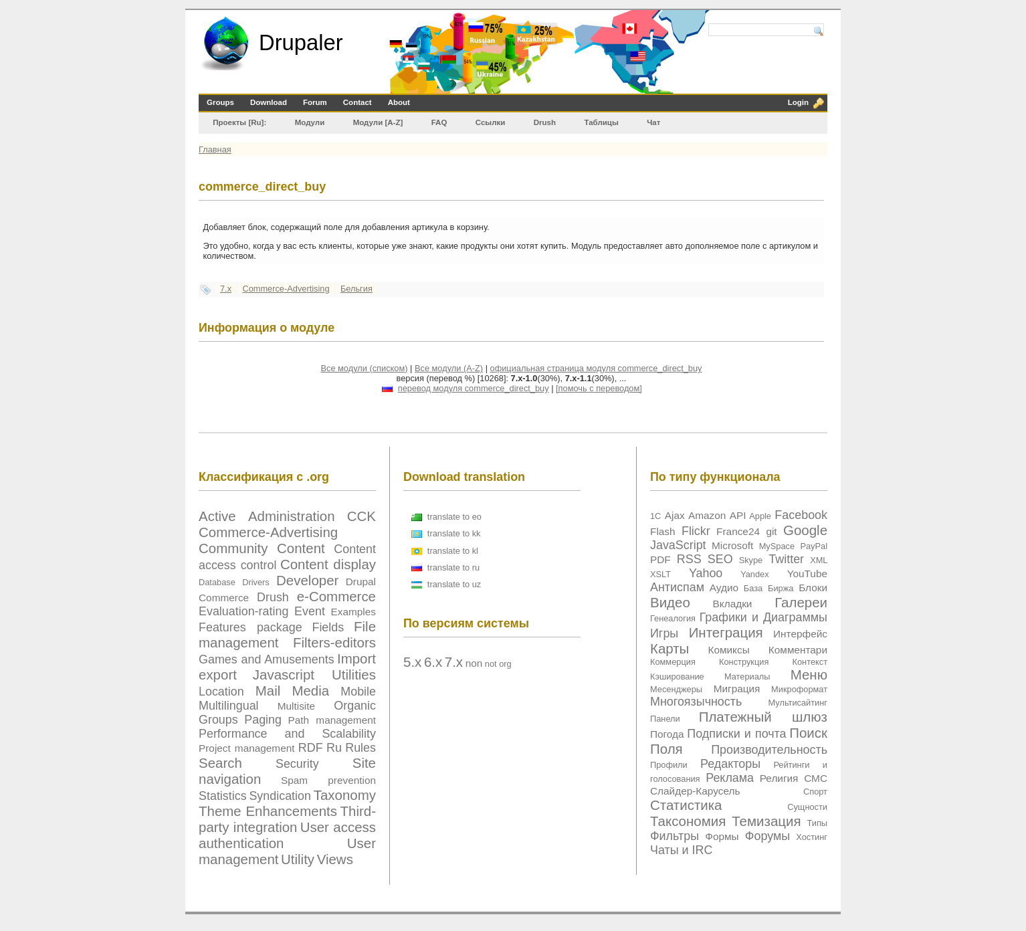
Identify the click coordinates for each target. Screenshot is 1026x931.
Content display (328, 564)
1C (655, 516)
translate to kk (454, 533)
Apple (760, 516)
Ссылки (491, 122)
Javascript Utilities (314, 674)
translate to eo (454, 517)
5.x (412, 661)
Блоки (813, 587)
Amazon (707, 515)
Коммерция (673, 662)
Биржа (780, 588)
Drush (545, 122)
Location (221, 691)
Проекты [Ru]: (239, 122)
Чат (653, 122)
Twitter (786, 559)
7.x (225, 289)
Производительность (769, 749)
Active (217, 516)
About (399, 102)
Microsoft (732, 545)
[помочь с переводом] (599, 388)
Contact (357, 102)
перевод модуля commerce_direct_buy (473, 388)
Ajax (675, 515)
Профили (669, 765)
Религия (779, 778)
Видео (670, 602)
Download (268, 102)
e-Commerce (336, 596)
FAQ (439, 122)
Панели (665, 719)
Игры (664, 633)
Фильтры (674, 836)
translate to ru (453, 567)
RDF (310, 747)
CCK (361, 516)
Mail (268, 690)
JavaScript (678, 545)
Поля (666, 748)
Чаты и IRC (681, 850)
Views (335, 859)
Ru (334, 747)
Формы (721, 836)
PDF (660, 559)
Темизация (766, 821)
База (753, 588)
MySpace (777, 546)
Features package (250, 627)
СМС (815, 778)
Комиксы (728, 649)
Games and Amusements (266, 659)
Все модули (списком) (363, 368)
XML (818, 560)
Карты (669, 648)
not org (498, 664)
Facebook (801, 515)
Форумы (767, 836)
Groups (220, 102)
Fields (328, 627)
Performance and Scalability (287, 733)
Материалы (747, 676)
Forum (315, 102)
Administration (291, 516)
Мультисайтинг (797, 703)
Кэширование (677, 676)
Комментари (797, 649)
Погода (667, 734)
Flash (663, 531)
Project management (247, 748)
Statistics (223, 796)
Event (309, 611)
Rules (360, 747)
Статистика (686, 805)
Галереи (801, 602)
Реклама (730, 778)
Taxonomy (345, 795)
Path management (332, 720)
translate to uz (454, 584)
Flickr (696, 531)
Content (301, 548)
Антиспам (677, 587)
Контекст (810, 662)
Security (297, 763)
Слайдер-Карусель (695, 791)
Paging (263, 719)
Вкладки (732, 603)
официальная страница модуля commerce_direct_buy (596, 368)
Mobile (358, 691)
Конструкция (743, 662)
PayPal (813, 546)
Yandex (754, 574)
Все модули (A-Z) (449, 368)
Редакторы (730, 763)
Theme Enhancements (268, 811)
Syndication (280, 796)
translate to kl (452, 551)
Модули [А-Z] (378, 122)
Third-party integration (287, 819)
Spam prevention (328, 780)
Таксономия (688, 821)
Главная (215, 149)
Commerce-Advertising (285, 289)
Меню (809, 674)
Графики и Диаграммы (763, 617)
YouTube (807, 573)
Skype (751, 560)
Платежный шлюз (763, 716)
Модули (310, 122)
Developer (307, 580)
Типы (817, 823)
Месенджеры (676, 689)
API (738, 515)
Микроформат (799, 689)
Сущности (807, 807)
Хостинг (811, 837)
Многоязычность (696, 701)
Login (798, 102)
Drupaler (301, 42)
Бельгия (356, 289)
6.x (433, 661)
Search (220, 762)
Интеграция (726, 632)
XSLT (660, 574)
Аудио (724, 587)
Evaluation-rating (243, 611)
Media (310, 690)
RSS (689, 559)
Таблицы (601, 122)
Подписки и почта (736, 733)
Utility (297, 859)
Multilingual (229, 705)
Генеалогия (673, 618)
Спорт (815, 792)
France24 (738, 531)
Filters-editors (334, 642)
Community (233, 548)
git (771, 531)
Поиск (808, 732)
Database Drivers (234, 582)
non (474, 663)
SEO (720, 559)
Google (805, 530)
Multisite (296, 706)
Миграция (737, 688)
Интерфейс (800, 633)
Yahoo (705, 573)
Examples (353, 611)
